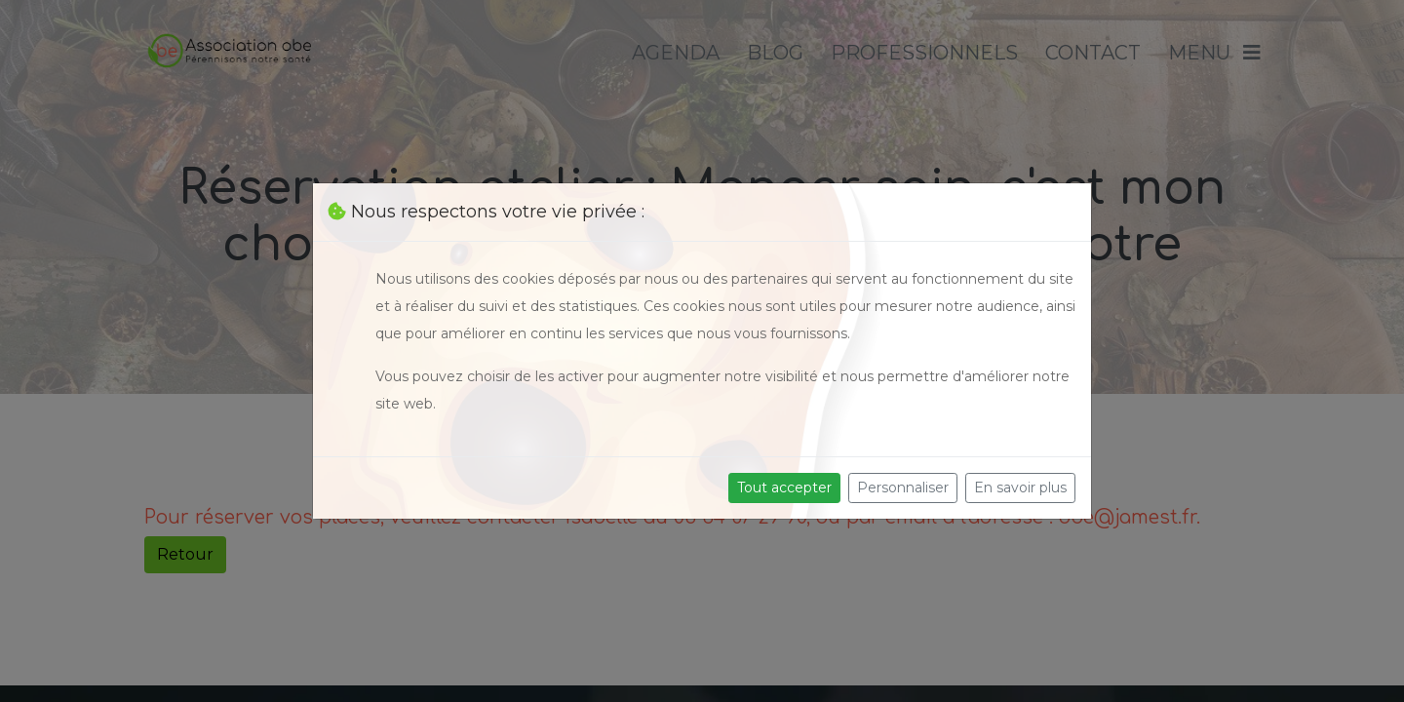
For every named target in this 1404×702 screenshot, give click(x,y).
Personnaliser (903, 487)
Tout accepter (784, 487)
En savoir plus (1020, 487)
